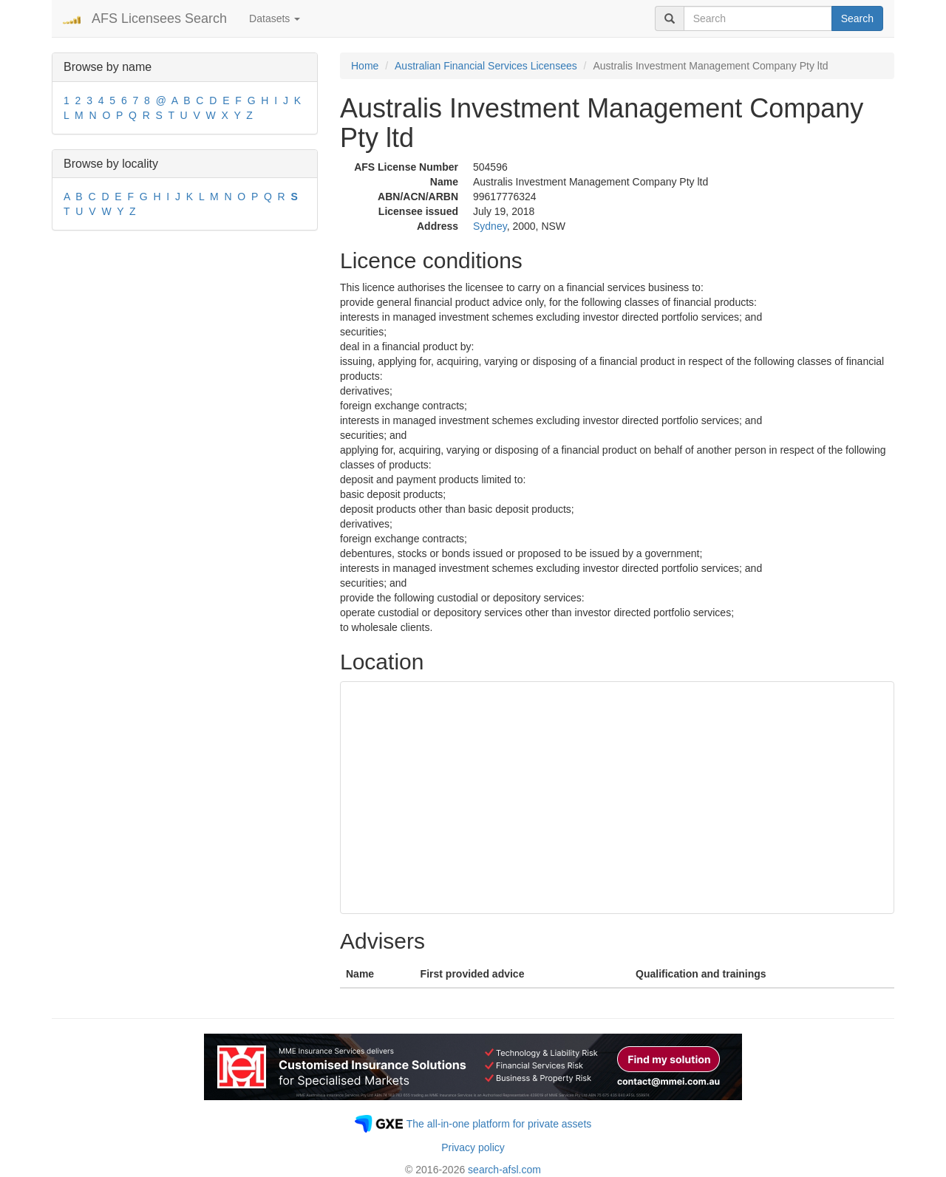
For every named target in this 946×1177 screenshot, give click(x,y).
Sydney (490, 226)
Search (857, 18)
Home (364, 66)
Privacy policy (473, 1147)
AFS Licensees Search (159, 18)
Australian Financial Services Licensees (486, 66)
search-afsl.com (504, 1170)
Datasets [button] (274, 18)
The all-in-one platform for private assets (499, 1124)
